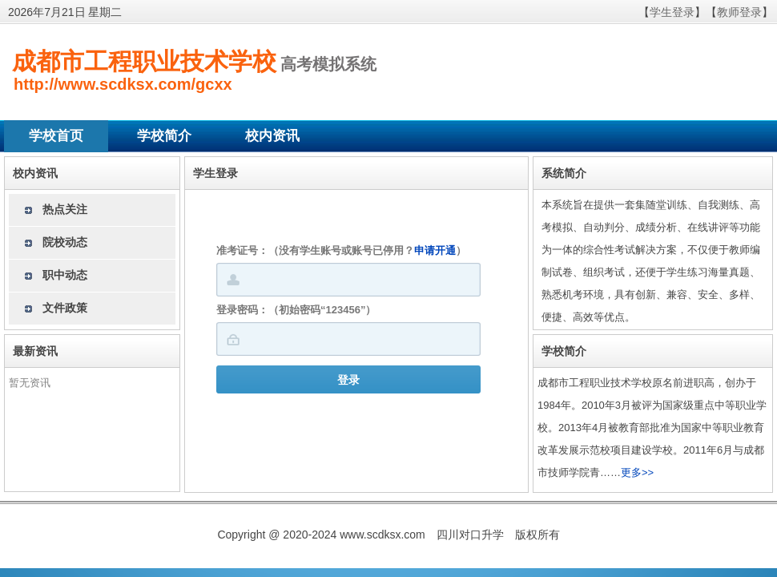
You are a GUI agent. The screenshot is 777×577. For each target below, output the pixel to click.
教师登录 (739, 12)
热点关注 (64, 209)
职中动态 (64, 274)
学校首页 (56, 135)
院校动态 (64, 242)
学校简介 (164, 135)
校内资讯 (272, 135)
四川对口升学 (470, 534)
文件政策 (64, 307)
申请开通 (435, 250)
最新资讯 (35, 351)
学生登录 (672, 12)
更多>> (637, 472)
